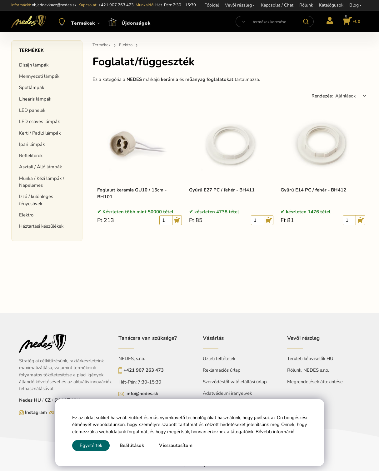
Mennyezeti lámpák (39, 76)
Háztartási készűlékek (41, 226)
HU (37, 400)
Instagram (36, 412)
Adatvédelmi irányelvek (227, 393)
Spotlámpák (31, 87)
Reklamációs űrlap (222, 370)
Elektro (26, 215)
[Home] (28, 21)
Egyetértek (91, 445)
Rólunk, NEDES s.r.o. (308, 370)
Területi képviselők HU (310, 358)
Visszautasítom (175, 445)
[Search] (242, 21)
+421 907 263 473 (143, 370)
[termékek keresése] (281, 21)
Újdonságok (136, 23)
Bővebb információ (275, 432)
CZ (48, 400)
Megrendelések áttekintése (315, 382)
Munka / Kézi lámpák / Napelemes (41, 181)
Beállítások (132, 445)
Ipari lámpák (32, 144)
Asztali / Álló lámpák (40, 167)
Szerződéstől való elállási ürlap (235, 382)
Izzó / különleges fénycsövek (36, 199)
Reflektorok (30, 155)
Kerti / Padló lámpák (40, 133)
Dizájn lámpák (33, 65)
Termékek (83, 23)
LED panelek (32, 110)
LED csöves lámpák (39, 121)
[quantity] (166, 220)
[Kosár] (350, 21)
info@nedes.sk (142, 393)
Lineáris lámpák (35, 99)
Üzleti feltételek (219, 358)
